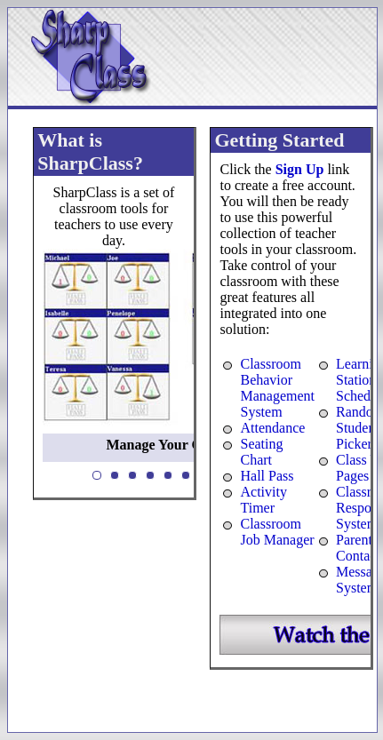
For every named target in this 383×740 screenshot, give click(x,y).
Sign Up (299, 169)
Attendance (272, 427)
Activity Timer (263, 499)
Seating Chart (261, 451)
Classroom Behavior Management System (277, 387)
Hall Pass (266, 475)
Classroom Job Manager (277, 531)
